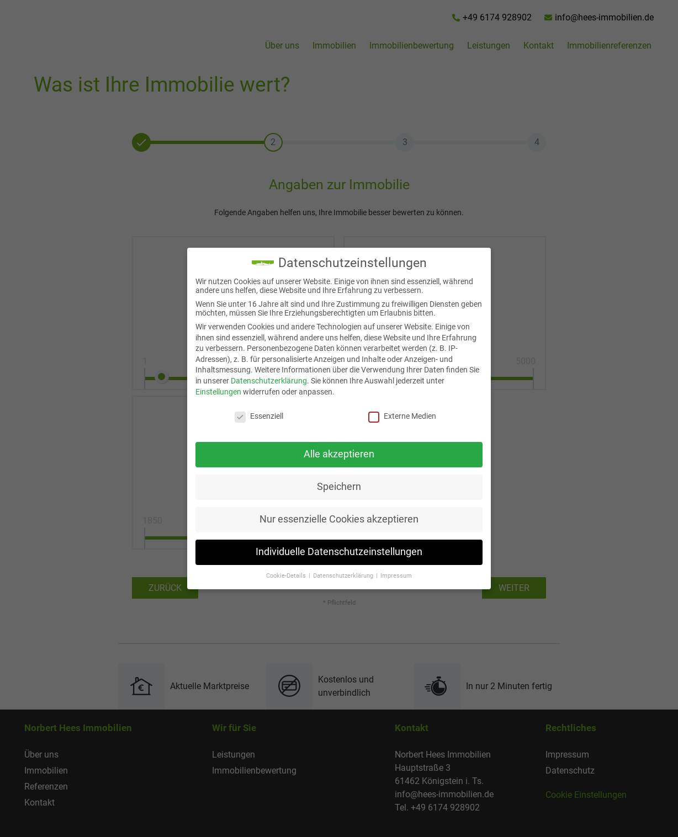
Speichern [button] (333, 486)
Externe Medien (396, 416)
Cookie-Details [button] (280, 575)
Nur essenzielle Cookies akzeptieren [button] (332, 519)
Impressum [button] (390, 575)
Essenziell (253, 416)
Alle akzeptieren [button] (333, 454)
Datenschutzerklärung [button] (338, 575)
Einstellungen (212, 391)
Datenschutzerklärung (263, 380)
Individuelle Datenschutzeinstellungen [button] (333, 551)
